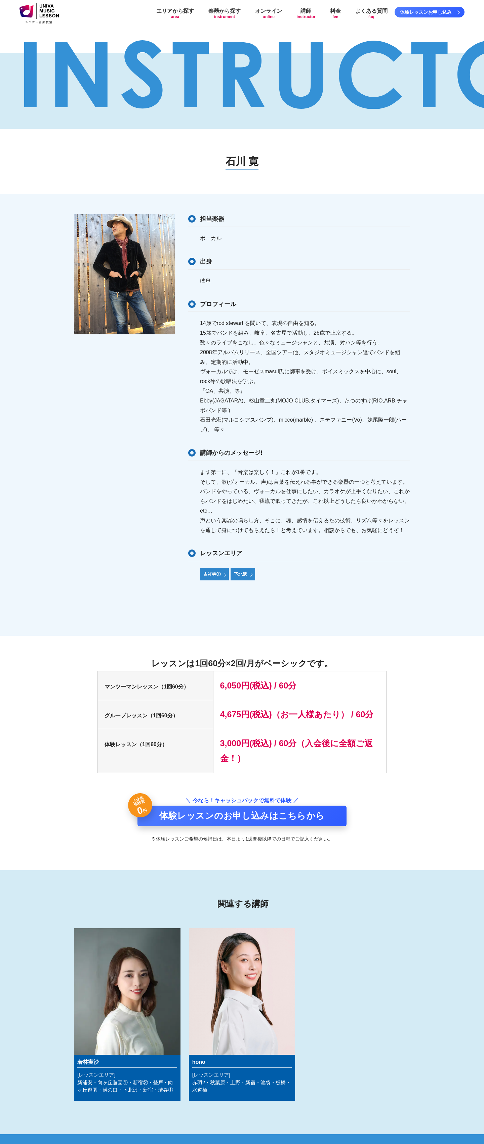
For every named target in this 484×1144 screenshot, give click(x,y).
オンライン (268, 13)
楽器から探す (224, 13)
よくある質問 (371, 13)
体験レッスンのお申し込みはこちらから (241, 816)
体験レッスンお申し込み (426, 12)
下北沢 (240, 574)
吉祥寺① (212, 574)
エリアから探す (175, 13)
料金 (335, 13)
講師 (305, 13)
